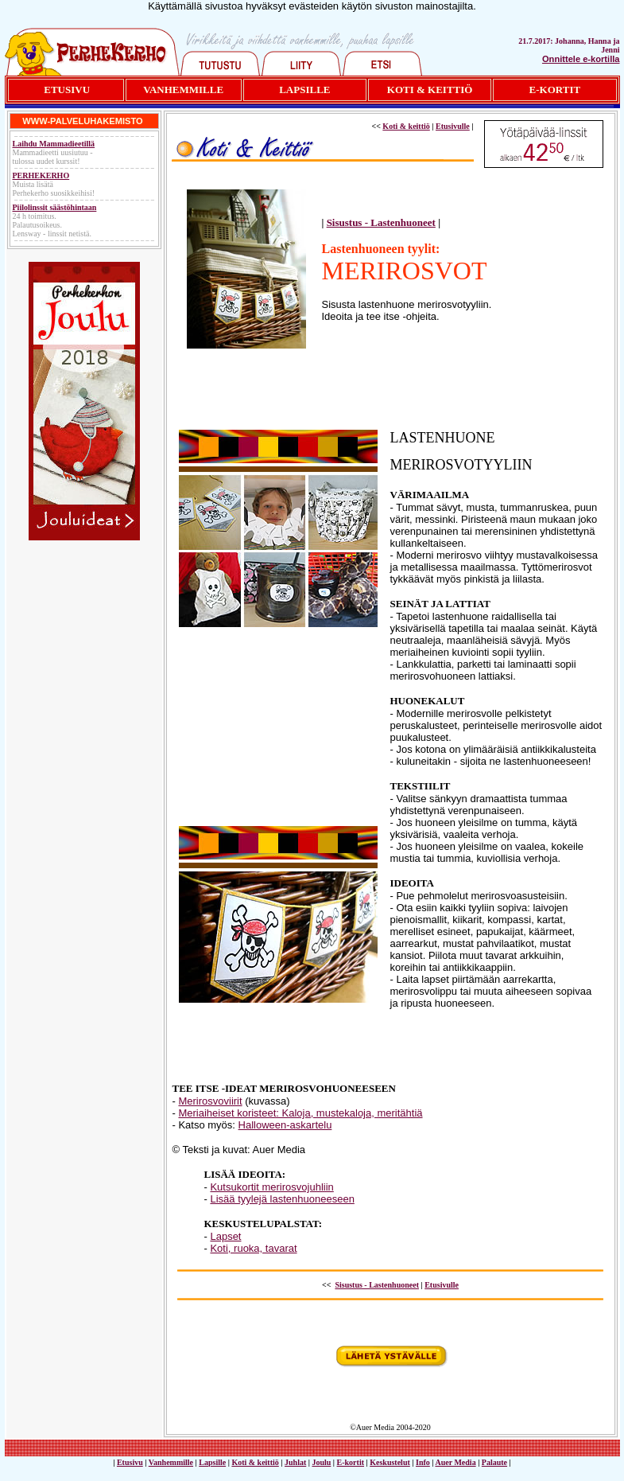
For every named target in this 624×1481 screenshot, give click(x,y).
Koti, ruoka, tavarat (253, 1248)
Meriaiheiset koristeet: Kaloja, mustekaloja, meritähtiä (300, 1113)
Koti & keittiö (405, 126)
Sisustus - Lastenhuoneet (381, 222)
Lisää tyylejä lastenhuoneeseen (282, 1199)
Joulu (321, 1462)
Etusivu (130, 1462)
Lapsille (212, 1462)
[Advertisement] (390, 393)
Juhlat (295, 1462)
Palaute (494, 1462)
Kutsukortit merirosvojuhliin (271, 1187)
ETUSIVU (67, 89)
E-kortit (350, 1462)
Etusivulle (453, 126)
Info (423, 1462)
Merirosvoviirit (210, 1101)
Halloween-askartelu (285, 1125)
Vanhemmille (171, 1462)
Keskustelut (390, 1462)
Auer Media (455, 1462)
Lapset (225, 1236)
